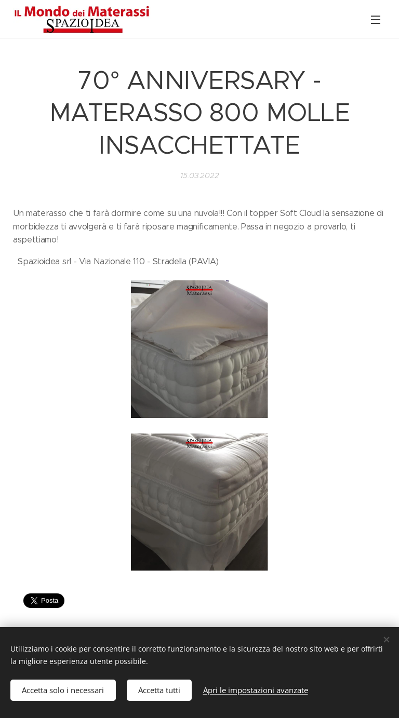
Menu (375, 19)
